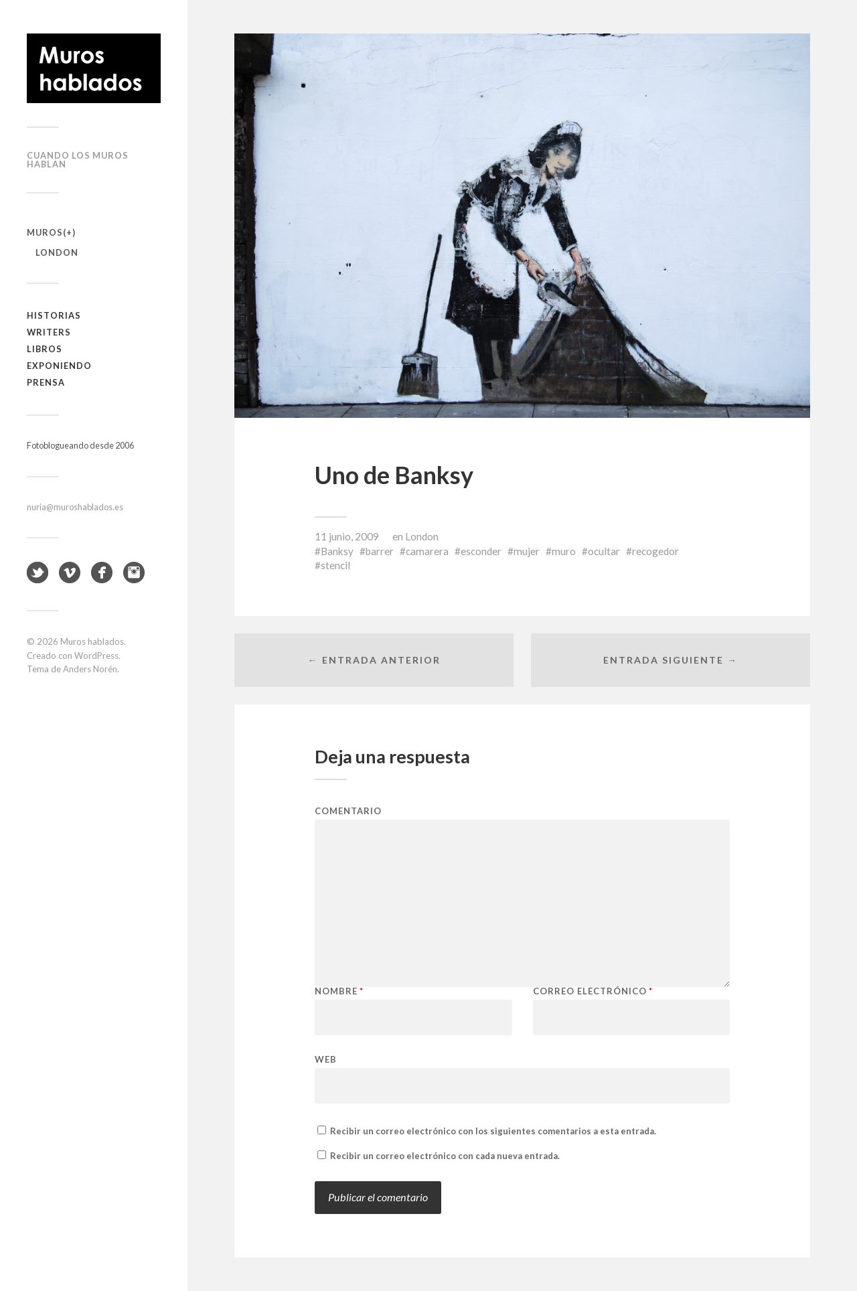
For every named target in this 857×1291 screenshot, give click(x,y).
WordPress (96, 655)
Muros (45, 232)
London (56, 252)
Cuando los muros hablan (78, 159)
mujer (527, 551)
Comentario (348, 811)
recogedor (655, 551)
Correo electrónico (593, 991)
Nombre (339, 991)
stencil (335, 565)
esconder (481, 551)
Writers (49, 332)
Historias (54, 315)
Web (326, 1059)
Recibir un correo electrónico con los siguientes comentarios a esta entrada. (493, 1131)
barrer (380, 551)
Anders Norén (90, 669)
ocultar (604, 551)
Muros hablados (92, 641)
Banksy (337, 551)
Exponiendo (59, 365)
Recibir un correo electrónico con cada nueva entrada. (445, 1155)
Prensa (46, 382)
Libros (44, 349)
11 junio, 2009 (347, 536)
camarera (427, 551)
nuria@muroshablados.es (75, 507)
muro (564, 551)
